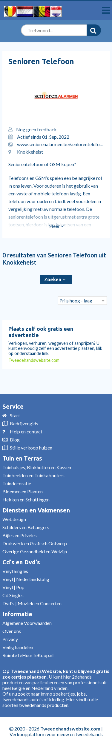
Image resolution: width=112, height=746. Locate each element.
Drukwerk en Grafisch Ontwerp (34, 543)
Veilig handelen (17, 647)
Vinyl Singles (15, 571)
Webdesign (14, 519)
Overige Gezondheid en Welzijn (34, 551)
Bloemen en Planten (22, 491)
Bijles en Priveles (19, 535)
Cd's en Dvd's (21, 562)
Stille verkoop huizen (31, 447)
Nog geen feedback (36, 129)
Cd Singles (13, 595)
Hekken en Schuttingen (26, 499)
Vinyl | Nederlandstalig (25, 579)
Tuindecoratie (16, 483)
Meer (56, 226)
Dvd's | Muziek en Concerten (32, 603)
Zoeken (54, 279)
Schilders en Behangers (25, 527)
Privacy (10, 639)
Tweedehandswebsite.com (33, 360)
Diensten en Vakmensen (36, 510)
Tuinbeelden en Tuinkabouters (33, 475)
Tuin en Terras (22, 458)
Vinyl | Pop (13, 587)
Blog (15, 439)
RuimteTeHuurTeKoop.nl (27, 655)
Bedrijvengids (24, 423)
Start (15, 415)
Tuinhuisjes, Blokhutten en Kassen (36, 467)
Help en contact (26, 431)
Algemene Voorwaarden (27, 623)
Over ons (11, 631)
